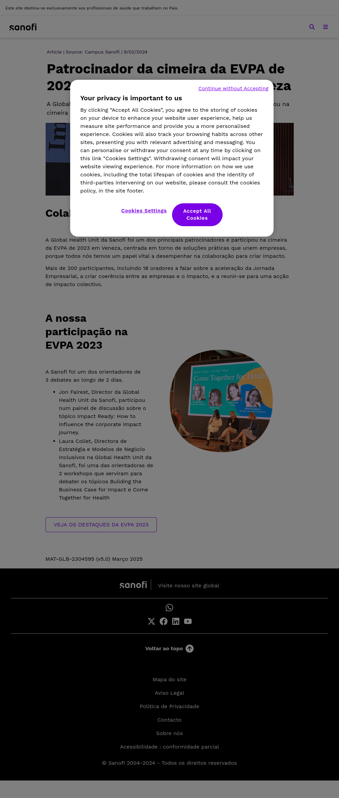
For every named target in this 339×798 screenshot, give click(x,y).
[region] (172, 158)
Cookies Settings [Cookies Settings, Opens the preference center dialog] (144, 211)
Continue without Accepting (233, 88)
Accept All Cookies (197, 214)
